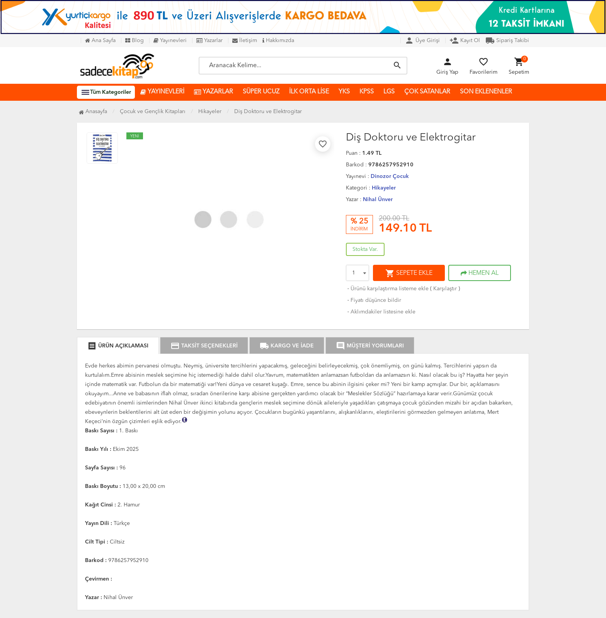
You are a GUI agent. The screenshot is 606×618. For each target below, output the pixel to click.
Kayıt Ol (464, 40)
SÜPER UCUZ (261, 92)
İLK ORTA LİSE (309, 92)
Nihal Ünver (378, 199)
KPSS (366, 92)
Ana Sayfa (100, 40)
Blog (134, 40)
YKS (344, 92)
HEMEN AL (480, 273)
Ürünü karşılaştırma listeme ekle (387, 288)
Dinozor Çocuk (390, 176)
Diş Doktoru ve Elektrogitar (268, 111)
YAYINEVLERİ (162, 92)
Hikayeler (384, 188)
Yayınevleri (170, 40)
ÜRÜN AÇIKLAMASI (117, 345)
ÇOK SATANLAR (427, 92)
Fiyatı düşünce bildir (373, 300)
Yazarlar (209, 40)
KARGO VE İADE (287, 345)
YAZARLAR (213, 92)
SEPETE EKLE (408, 273)
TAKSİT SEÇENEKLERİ (204, 345)
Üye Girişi (422, 40)
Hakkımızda (278, 40)
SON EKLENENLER (486, 92)
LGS (389, 92)
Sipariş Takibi (507, 40)
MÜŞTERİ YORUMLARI (370, 345)
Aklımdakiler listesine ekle (380, 312)
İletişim (244, 40)
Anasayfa (93, 111)
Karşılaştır (445, 288)
